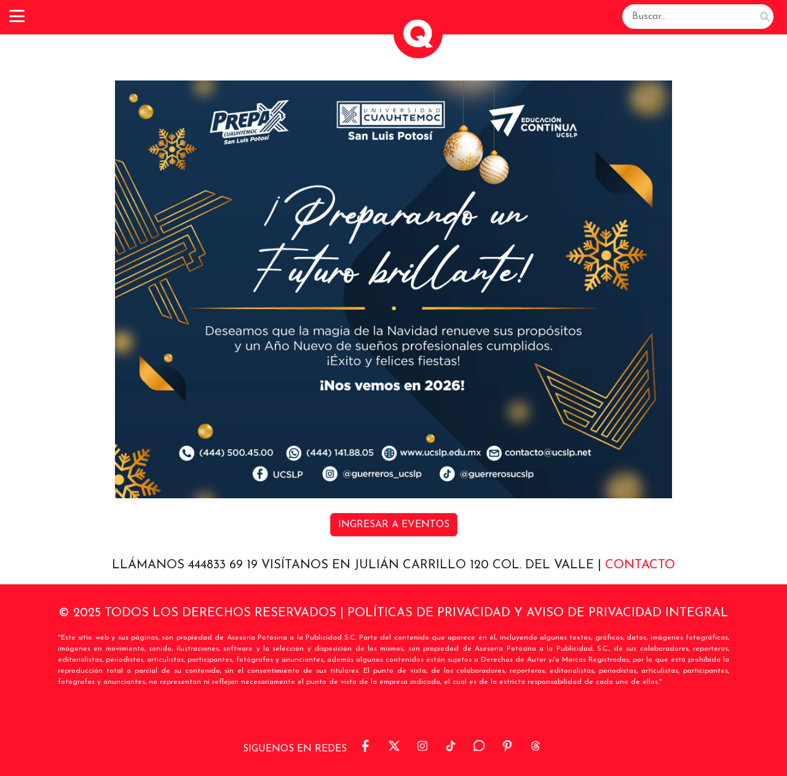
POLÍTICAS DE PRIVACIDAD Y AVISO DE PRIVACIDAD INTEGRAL (538, 613)
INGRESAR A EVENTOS (393, 525)
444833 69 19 (224, 565)
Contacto (640, 565)
